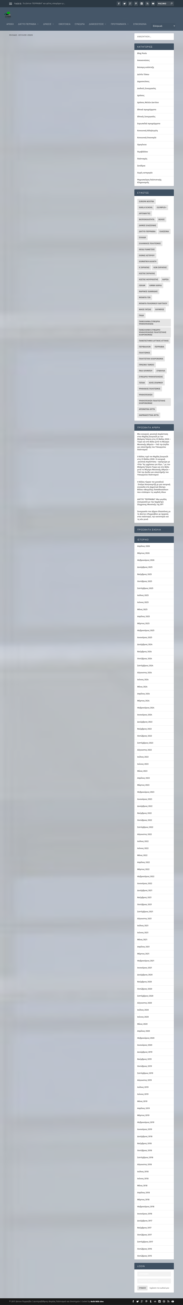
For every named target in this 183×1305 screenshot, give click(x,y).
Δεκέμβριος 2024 (144, 644)
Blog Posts (142, 53)
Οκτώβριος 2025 (144, 581)
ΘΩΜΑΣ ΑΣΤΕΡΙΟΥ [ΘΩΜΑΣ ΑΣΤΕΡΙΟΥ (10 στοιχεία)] (147, 255)
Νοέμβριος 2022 (144, 813)
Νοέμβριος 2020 (144, 982)
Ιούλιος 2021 (142, 926)
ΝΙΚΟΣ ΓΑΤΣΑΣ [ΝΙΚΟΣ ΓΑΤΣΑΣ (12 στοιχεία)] (145, 309)
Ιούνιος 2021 (142, 933)
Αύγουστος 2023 (144, 750)
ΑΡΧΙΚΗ (10, 21)
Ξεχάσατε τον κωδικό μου (159, 1288)
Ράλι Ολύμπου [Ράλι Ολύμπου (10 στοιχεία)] (145, 371)
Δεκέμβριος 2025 (144, 567)
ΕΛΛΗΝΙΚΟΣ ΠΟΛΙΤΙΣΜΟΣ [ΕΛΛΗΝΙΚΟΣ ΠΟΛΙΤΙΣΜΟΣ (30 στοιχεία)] (150, 243)
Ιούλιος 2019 (143, 1087)
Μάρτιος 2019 (143, 1115)
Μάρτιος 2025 (143, 623)
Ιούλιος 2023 (143, 757)
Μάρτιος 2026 (143, 553)
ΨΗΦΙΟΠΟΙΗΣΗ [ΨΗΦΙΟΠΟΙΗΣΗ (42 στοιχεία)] (145, 395)
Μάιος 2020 (142, 1024)
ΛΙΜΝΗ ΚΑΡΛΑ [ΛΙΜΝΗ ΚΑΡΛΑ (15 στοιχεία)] (155, 285)
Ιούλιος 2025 (143, 595)
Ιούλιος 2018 (143, 1172)
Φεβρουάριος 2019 (145, 1122)
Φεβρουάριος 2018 (145, 1207)
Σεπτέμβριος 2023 (145, 743)
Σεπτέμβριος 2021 (145, 912)
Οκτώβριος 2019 (144, 1066)
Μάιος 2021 (142, 940)
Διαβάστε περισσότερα (24, 120)
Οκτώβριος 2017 (144, 1235)
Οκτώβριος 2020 (144, 989)
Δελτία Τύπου (60, 198)
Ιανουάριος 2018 (144, 1214)
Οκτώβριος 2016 (144, 1249)
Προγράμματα (118, 21)
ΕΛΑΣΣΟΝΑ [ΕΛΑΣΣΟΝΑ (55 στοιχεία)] (164, 231)
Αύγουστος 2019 (144, 1080)
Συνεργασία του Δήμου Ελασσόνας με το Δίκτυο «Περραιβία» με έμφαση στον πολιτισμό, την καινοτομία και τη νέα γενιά (154, 515)
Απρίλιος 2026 (143, 546)
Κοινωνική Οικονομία (146, 138)
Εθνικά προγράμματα (44, 201)
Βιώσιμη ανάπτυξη (145, 67)
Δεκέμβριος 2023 (144, 722)
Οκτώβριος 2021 (144, 904)
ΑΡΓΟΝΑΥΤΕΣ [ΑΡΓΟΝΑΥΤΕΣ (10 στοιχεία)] (144, 213)
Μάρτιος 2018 (143, 1200)
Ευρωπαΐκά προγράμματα (50, 103)
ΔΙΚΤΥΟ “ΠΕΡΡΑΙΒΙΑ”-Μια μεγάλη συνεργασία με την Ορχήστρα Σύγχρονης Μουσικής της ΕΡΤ (152, 502)
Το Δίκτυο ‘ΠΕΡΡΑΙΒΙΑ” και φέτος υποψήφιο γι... (44, 3)
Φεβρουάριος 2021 (145, 961)
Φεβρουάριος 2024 (145, 708)
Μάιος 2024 (142, 687)
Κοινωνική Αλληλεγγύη (147, 131)
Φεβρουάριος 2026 (145, 560)
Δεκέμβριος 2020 (145, 975)
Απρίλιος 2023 (143, 778)
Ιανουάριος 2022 (144, 883)
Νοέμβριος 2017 (144, 1228)
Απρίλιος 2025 (143, 616)
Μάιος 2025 (142, 609)
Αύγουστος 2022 (144, 834)
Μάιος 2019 (142, 1101)
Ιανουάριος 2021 (144, 968)
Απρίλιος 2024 (143, 694)
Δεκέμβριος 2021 (144, 890)
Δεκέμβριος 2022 (144, 806)
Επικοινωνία (139, 21)
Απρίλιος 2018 (143, 1193)
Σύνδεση (142, 1288)
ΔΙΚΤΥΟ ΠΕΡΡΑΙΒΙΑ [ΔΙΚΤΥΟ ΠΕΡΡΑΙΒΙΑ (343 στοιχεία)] (147, 231)
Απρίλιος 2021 (143, 947)
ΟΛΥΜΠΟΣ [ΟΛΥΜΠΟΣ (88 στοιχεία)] (159, 309)
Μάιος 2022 (142, 855)
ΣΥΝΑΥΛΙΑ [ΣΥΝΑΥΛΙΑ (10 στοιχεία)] (161, 371)
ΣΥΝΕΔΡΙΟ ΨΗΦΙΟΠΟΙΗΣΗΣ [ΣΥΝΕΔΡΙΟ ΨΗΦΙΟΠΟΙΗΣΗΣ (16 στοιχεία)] (151, 377)
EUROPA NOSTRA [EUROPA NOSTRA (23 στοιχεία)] (146, 201)
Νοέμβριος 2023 (144, 729)
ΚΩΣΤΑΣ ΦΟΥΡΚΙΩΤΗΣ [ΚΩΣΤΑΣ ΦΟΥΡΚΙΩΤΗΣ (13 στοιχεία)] (148, 279)
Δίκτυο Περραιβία (27, 21)
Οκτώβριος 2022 (144, 820)
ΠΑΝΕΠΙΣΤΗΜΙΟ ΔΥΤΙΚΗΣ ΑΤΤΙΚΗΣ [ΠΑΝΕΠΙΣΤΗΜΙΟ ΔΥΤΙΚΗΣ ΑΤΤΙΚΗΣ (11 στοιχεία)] (154, 341)
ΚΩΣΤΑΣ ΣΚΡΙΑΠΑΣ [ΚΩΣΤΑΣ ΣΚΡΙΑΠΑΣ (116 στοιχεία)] (147, 273)
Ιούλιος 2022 (143, 841)
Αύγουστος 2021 (144, 919)
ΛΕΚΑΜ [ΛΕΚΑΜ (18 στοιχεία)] (142, 285)
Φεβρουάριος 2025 (145, 630)
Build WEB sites (97, 1302)
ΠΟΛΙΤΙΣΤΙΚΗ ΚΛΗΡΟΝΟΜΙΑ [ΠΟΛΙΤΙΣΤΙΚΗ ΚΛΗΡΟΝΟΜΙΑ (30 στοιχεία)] (151, 359)
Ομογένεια (64, 21)
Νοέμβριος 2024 (144, 652)
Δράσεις (47, 21)
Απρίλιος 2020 (143, 1031)
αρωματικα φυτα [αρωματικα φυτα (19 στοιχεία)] (147, 409)
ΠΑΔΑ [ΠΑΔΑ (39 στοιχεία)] (141, 315)
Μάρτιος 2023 (143, 785)
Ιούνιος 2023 (143, 764)
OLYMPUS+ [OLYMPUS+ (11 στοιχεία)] (161, 207)
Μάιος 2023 (142, 771)
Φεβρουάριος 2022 (145, 876)
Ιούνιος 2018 (143, 1179)
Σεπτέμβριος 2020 (145, 996)
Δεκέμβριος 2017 (144, 1221)
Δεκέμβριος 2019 (144, 1052)
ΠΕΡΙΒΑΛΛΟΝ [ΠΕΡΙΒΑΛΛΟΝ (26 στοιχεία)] (145, 347)
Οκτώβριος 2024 (144, 659)
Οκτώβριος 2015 (144, 1256)
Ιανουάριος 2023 (144, 799)
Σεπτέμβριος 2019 (145, 1073)
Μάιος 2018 (142, 1186)
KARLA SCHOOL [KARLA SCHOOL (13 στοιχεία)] (146, 207)
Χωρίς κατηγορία (145, 173)
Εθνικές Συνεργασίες (146, 117)
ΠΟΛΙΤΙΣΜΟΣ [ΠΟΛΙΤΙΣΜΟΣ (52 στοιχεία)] (144, 353)
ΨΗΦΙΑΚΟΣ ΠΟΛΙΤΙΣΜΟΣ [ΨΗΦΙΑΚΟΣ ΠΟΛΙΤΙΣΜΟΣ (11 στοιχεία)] (149, 389)
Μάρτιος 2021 (143, 954)
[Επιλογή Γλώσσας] (163, 23)
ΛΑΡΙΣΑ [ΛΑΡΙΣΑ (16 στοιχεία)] (165, 279)
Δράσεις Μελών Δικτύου (47, 255)
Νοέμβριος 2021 (144, 897)
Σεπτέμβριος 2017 (145, 1242)
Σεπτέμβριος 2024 (145, 666)
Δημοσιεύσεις (96, 21)
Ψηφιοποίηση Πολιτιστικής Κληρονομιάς (45, 105)
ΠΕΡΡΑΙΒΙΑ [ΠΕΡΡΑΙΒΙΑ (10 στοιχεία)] (159, 347)
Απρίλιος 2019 (143, 1108)
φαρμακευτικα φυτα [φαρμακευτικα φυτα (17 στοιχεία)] (149, 415)
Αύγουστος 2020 (144, 1003)
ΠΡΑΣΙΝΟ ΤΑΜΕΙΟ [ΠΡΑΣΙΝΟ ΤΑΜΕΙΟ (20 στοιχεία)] (146, 365)
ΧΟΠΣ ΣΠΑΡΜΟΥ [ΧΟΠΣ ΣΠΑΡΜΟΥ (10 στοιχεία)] (156, 383)
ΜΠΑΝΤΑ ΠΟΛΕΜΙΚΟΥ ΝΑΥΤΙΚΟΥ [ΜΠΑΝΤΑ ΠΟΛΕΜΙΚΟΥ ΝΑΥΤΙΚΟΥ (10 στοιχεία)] (153, 303)
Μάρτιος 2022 (143, 869)
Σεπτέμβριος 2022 (145, 827)
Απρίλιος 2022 (143, 862)
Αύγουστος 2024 (144, 673)
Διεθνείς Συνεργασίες (31, 103)
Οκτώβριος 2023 (144, 736)
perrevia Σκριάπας (36, 101)
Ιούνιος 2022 (143, 848)
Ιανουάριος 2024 (144, 715)
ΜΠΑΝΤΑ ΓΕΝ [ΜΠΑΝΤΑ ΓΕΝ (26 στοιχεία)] (144, 297)
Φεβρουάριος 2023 (145, 792)
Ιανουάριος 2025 (144, 637)
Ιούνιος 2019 (142, 1094)
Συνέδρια (80, 21)
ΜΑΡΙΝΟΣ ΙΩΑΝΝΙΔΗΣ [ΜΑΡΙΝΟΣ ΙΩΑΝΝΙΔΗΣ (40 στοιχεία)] (148, 291)
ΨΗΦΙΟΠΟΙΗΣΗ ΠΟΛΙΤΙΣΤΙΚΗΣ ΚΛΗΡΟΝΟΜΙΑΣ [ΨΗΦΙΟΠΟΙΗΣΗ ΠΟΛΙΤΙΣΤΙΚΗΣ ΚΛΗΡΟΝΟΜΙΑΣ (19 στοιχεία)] (152, 402)
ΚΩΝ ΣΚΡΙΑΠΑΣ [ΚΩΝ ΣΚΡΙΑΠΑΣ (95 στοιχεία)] (160, 267)
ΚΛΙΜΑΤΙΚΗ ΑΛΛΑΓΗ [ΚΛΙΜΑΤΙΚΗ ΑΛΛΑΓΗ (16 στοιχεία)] (147, 261)
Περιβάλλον (16, 258)
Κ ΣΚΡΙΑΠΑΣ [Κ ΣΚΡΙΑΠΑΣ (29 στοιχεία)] (144, 267)
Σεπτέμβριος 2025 (145, 588)
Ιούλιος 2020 (143, 1010)
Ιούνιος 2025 (143, 602)
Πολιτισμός (25, 105)
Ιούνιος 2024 (143, 680)
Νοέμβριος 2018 (144, 1143)
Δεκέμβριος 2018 (144, 1136)
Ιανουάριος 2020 (144, 1045)
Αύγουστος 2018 (144, 1164)
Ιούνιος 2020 (143, 1017)
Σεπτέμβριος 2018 (145, 1157)
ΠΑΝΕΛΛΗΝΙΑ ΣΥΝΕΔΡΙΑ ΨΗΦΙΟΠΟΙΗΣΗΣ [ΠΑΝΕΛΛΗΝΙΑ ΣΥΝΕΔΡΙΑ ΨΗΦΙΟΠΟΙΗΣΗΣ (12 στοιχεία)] (149, 322)
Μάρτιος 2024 (143, 701)
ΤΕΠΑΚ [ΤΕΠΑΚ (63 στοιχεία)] (142, 383)
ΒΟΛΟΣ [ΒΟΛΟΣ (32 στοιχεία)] (161, 219)
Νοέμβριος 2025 (144, 574)
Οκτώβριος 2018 (144, 1150)
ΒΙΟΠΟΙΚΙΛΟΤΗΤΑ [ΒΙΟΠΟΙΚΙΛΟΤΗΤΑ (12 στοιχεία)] (146, 219)
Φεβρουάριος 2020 (145, 1038)
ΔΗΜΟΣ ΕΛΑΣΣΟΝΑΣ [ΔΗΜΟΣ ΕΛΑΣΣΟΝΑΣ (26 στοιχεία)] (147, 225)
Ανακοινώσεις (17, 103)
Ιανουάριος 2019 (144, 1129)
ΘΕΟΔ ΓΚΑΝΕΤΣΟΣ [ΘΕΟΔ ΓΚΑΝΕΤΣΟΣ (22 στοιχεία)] (147, 249)
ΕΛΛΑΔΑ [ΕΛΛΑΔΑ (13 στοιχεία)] (142, 237)
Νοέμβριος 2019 (144, 1059)
